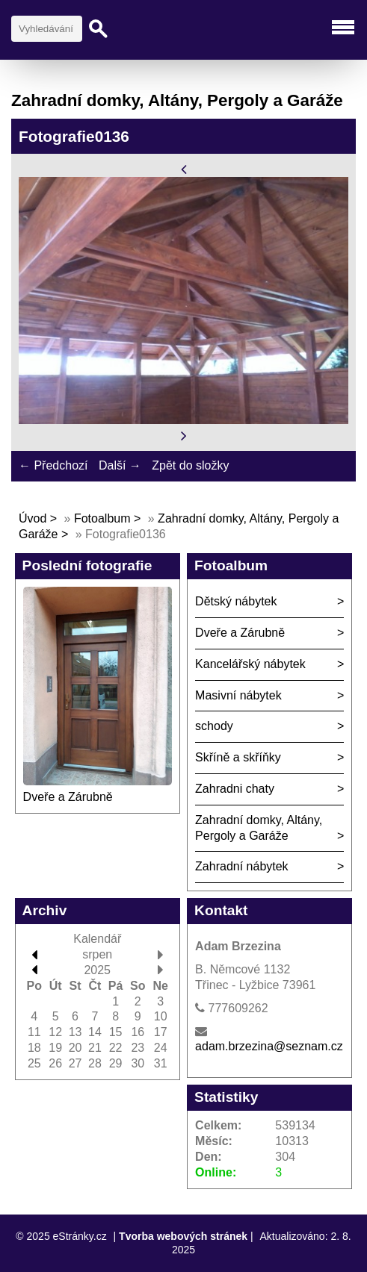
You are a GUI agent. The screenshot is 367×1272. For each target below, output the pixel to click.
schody (214, 726)
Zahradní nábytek (242, 866)
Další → (120, 465)
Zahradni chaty (234, 788)
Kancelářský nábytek (250, 664)
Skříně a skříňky (238, 757)
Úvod (32, 518)
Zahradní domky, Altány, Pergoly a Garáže (258, 828)
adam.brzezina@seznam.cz (269, 1046)
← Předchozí (53, 465)
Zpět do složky (190, 465)
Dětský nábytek (236, 601)
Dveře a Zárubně (68, 797)
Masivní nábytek (238, 695)
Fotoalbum (102, 518)
